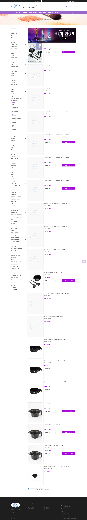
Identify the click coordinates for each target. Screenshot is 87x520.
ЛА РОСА (13, 223)
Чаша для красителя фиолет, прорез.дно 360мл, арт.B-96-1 (57, 134)
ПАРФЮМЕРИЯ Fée (15, 237)
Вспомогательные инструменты (15, 108)
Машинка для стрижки (16, 116)
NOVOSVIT (13, 140)
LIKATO (12, 89)
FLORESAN (13, 80)
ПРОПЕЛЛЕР (13, 257)
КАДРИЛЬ (13, 219)
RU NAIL (13, 154)
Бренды (45, 509)
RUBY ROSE (13, 156)
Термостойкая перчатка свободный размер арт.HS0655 (56, 293)
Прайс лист (30, 509)
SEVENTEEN (13, 165)
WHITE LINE (13, 192)
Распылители (14, 122)
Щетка (13, 130)
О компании (46, 507)
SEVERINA (13, 167)
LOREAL (12, 91)
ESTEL (12, 60)
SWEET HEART (14, 178)
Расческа (13, 123)
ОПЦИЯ (12, 230)
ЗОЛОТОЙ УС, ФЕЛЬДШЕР (16, 217)
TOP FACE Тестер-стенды (16, 188)
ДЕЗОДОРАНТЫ (14, 210)
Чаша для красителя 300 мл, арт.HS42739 (53, 403)
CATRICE (13, 42)
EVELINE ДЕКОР (14, 66)
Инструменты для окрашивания (15, 113)
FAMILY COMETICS (15, 71)
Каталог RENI (30, 506)
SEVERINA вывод (14, 170)
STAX (12, 174)
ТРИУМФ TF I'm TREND (16, 275)
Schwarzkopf (14, 163)
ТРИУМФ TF (13, 273)
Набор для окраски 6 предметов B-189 (53, 44)
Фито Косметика (14, 277)
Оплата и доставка (47, 506)
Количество (47, 52)
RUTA (12, 161)
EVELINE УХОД (14, 69)
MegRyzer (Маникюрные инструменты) (16, 99)
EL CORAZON (13, 55)
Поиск (66, 6)
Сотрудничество (47, 508)
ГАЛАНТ (12, 203)
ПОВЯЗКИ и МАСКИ (15, 255)
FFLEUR (12, 78)
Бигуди (13, 104)
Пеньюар (13, 119)
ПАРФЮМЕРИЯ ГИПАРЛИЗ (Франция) (17, 245)
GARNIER (13, 82)
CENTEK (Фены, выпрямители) (14, 45)
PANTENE (13, 145)
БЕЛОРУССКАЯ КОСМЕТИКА (17, 196)
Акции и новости (31, 508)
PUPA (12, 149)
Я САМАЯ (13, 282)
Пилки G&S (13, 253)
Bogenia (13, 37)
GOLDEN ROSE (14, 84)
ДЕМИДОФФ (14, 212)
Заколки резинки (15, 111)
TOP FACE (13, 181)
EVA (12, 64)
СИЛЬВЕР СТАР (14, 264)
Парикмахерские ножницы (16, 118)
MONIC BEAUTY (14, 136)
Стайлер (13, 125)
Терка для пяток (14, 271)
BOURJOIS (13, 40)
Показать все (46, 489)
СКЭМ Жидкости (14, 266)
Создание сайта (67, 518)
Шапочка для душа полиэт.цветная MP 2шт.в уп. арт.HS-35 (57, 203)
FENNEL (12, 75)
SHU (12, 172)
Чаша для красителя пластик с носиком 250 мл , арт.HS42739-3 (58, 466)
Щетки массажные (15, 279)
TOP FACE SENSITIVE (15, 185)
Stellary (12, 176)
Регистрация (73, 5)
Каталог (35, 20)
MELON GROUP (40, 20)
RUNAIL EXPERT (14, 158)
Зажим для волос (15, 110)
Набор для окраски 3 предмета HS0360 (53, 272)
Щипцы (13, 132)
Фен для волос (14, 129)
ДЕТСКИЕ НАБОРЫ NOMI (16, 214)
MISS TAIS (13, 134)
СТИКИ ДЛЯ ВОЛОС (15, 268)
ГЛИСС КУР (13, 206)
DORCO (12, 53)
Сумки (13, 126)
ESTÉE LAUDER (14, 57)
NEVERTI (13, 138)
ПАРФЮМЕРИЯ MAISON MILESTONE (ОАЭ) (16, 240)
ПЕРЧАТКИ (13, 250)
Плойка (13, 121)
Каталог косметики (31, 507)
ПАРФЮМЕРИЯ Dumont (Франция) (16, 234)
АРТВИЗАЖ (13, 194)
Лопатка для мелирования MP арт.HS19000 (53, 316)
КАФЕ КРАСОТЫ (14, 221)
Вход (73, 7)
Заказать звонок (37, 1)
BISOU (12, 35)
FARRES (12, 73)
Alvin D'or (13, 28)
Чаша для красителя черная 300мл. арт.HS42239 (55, 339)
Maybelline (13, 96)
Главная (31, 20)
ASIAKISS (13, 31)
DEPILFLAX (13, 51)
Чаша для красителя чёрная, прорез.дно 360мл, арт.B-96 (56, 65)
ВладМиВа (13, 201)
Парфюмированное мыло (16, 248)
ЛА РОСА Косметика (15, 226)
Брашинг (13, 105)
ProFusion (13, 147)
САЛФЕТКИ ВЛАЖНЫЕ (16, 261)
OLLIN (12, 143)
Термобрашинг (14, 128)
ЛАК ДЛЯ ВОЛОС (14, 228)
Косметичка (14, 115)
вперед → (41, 489)
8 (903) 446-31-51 (71, 1)
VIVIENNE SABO (14, 190)
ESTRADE (13, 62)
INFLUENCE (13, 87)
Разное (12, 259)
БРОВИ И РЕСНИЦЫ (15, 199)
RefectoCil (13, 152)
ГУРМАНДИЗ (13, 208)
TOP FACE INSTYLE (15, 183)
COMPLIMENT (14, 48)
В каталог (64, 38)
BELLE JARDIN (14, 33)
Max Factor (13, 93)
